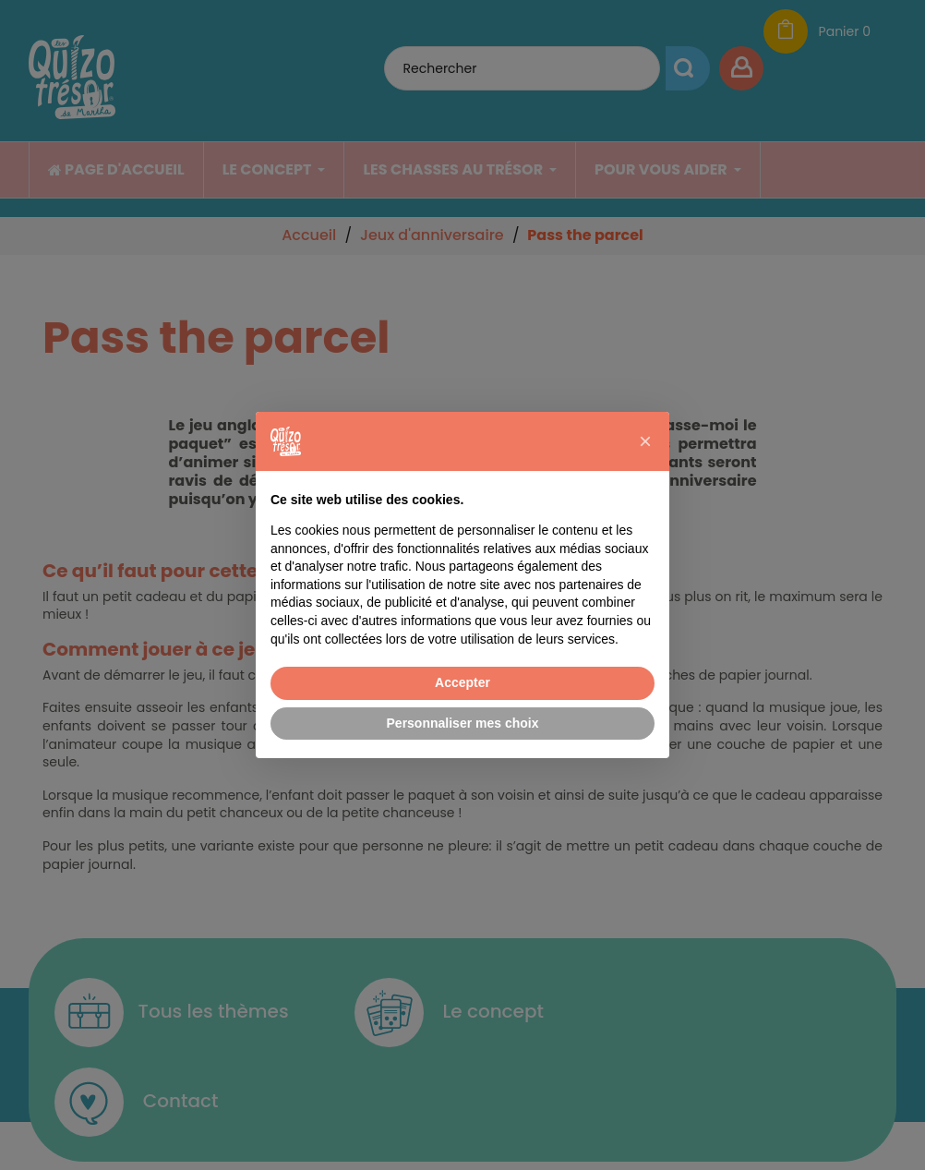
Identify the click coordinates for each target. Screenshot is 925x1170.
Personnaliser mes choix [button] (463, 723)
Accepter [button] (462, 682)
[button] (645, 441)
